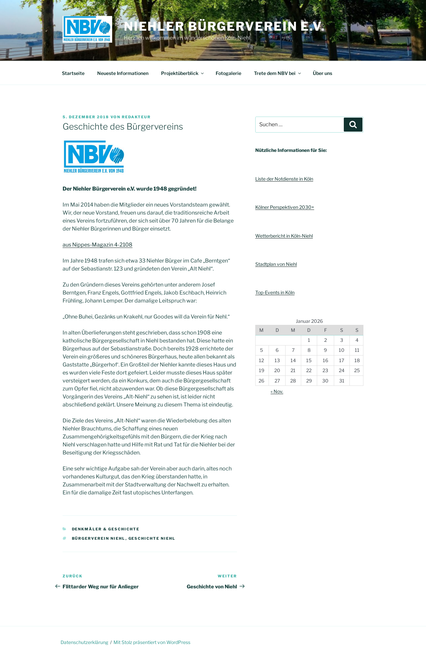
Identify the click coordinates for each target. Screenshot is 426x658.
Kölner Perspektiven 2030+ (284, 207)
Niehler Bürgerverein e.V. (224, 26)
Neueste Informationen (122, 73)
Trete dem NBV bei (278, 73)
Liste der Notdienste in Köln (284, 179)
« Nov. (277, 391)
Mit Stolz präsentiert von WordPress (151, 642)
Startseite (73, 73)
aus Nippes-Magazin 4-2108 (97, 245)
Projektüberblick (183, 73)
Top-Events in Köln (275, 292)
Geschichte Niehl (152, 538)
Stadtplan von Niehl (276, 264)
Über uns (322, 73)
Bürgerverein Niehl (98, 538)
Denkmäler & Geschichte (106, 529)
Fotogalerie (228, 73)
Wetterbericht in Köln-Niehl (284, 236)
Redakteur (136, 117)
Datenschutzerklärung (84, 642)
